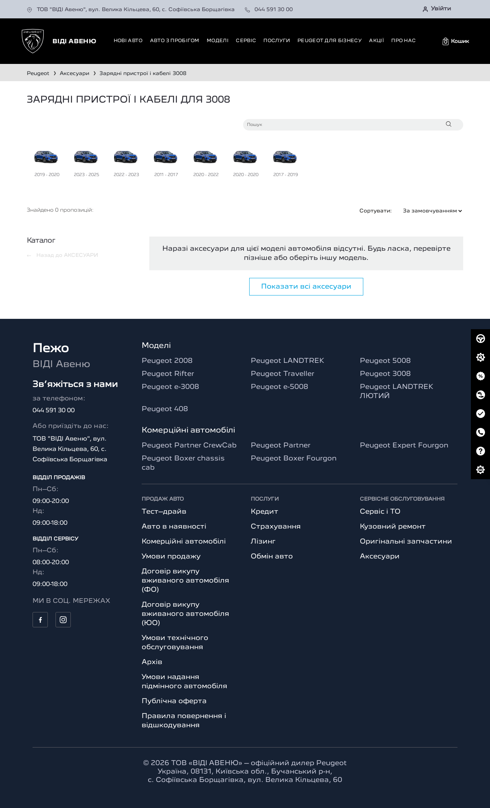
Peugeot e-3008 (170, 387)
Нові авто (128, 41)
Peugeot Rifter (168, 374)
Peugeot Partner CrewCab (189, 445)
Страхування (276, 527)
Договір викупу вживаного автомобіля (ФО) (185, 580)
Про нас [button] (403, 41)
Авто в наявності (174, 527)
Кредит (264, 512)
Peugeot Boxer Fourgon (293, 458)
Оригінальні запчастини (406, 542)
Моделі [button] (218, 41)
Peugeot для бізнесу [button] (329, 41)
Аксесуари (380, 556)
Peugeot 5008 (385, 361)
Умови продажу (171, 556)
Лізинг (263, 542)
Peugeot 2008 (167, 361)
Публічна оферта (174, 701)
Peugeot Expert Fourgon (404, 445)
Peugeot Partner (280, 445)
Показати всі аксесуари (306, 287)
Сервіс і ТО (380, 512)
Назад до (62, 255)
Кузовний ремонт (393, 527)
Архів (152, 662)
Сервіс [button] (246, 41)
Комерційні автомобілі (184, 542)
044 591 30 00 (269, 9)
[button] (456, 41)
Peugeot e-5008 (279, 387)
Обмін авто (272, 556)
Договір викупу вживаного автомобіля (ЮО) (185, 614)
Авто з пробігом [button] (174, 41)
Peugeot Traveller (282, 374)
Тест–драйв (164, 512)
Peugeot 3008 (385, 374)
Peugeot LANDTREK (287, 361)
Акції (376, 41)
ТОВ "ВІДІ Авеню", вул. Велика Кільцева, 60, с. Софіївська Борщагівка (131, 9)
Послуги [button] (276, 41)
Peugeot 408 (165, 409)
